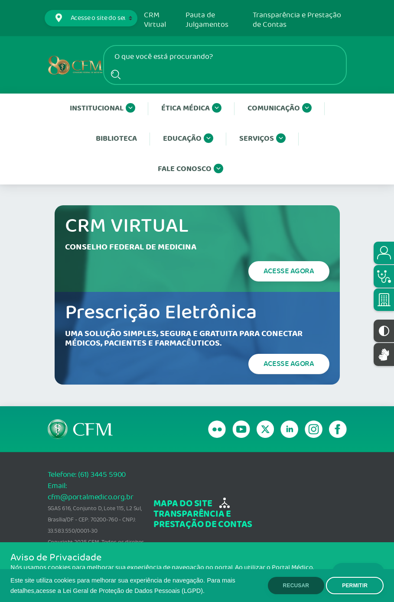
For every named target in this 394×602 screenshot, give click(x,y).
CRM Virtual (155, 20)
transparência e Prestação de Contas (202, 519)
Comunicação (279, 109)
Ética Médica (191, 109)
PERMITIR (355, 586)
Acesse (289, 271)
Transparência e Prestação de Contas (297, 20)
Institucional (102, 109)
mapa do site (182, 503)
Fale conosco (190, 169)
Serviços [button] (262, 139)
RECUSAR (296, 586)
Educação (188, 139)
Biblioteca (116, 139)
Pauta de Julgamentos (207, 20)
